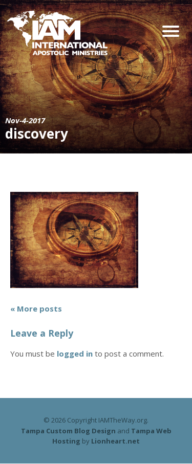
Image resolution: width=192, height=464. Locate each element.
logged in (75, 353)
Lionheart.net (115, 441)
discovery (36, 133)
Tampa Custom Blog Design (68, 430)
